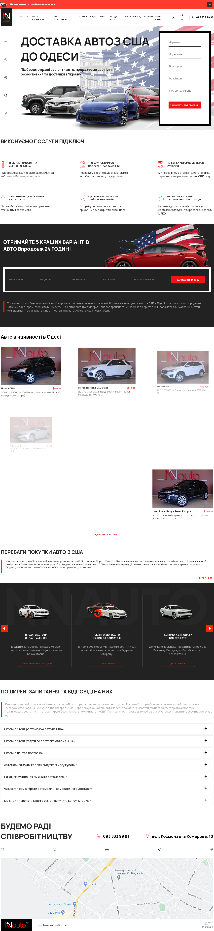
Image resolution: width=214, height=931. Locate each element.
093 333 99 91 (202, 17)
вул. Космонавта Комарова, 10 (179, 836)
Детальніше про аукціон (36, 663)
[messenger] (5, 78)
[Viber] (5, 42)
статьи (39, 925)
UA (181, 15)
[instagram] (5, 96)
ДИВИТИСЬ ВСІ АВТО (107, 534)
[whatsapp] (5, 60)
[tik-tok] (5, 113)
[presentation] (4, 628)
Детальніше (107, 663)
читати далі (205, 577)
